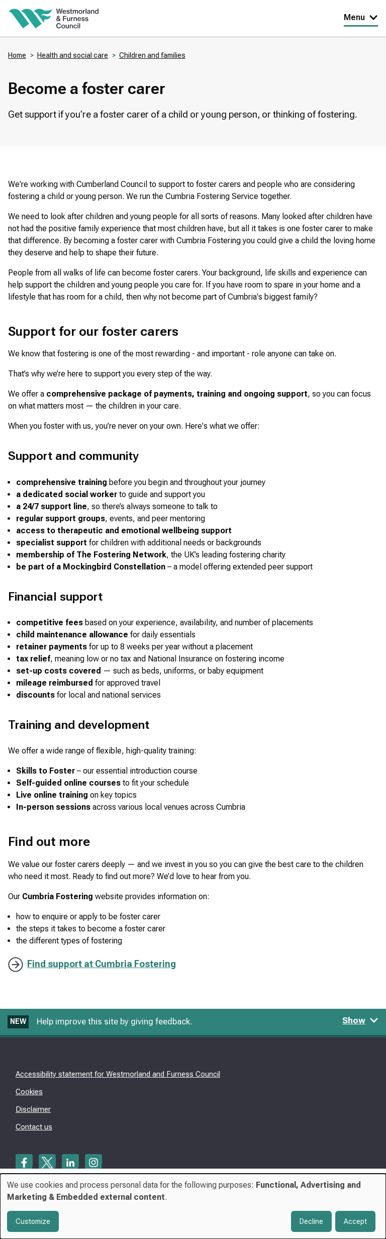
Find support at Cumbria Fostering (101, 964)
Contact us (34, 1126)
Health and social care (72, 55)
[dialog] (193, 1206)
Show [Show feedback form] (360, 1020)
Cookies (29, 1091)
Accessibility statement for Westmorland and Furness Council (118, 1074)
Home (17, 55)
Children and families (152, 55)
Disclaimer (33, 1109)
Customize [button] (33, 1221)
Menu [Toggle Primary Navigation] (361, 17)
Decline (311, 1221)
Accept (355, 1221)
